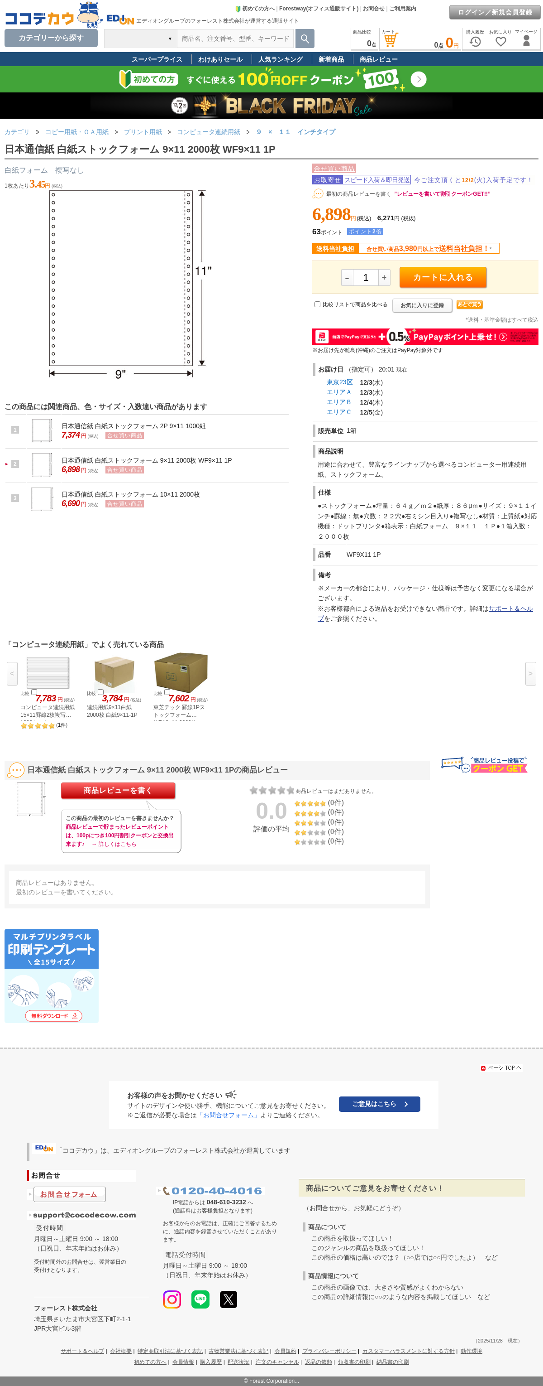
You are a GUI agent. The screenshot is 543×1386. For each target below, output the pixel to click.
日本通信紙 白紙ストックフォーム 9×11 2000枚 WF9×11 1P (147, 460)
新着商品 (331, 59)
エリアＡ (339, 392)
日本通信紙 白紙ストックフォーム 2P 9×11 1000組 (134, 426)
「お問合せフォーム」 (228, 1115)
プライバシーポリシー (329, 1351)
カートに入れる (443, 277)
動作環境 (471, 1351)
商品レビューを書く (118, 790)
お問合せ (374, 8)
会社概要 (121, 1351)
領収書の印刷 (354, 1362)
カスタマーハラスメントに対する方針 (408, 1351)
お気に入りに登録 (422, 305)
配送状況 (238, 1362)
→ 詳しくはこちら (113, 844)
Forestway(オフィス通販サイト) (318, 8)
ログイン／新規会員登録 (495, 12)
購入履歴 (211, 1362)
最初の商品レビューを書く (358, 194)
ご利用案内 (402, 8)
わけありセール (220, 59)
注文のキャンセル (277, 1362)
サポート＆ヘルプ (82, 1351)
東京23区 (340, 382)
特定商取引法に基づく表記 (170, 1351)
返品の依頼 (318, 1362)
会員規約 (285, 1351)
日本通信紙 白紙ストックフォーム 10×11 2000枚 (131, 494)
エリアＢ (339, 402)
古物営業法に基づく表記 (238, 1351)
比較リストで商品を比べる (355, 304)
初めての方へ (255, 8)
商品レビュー (379, 59)
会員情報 (183, 1362)
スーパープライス (157, 59)
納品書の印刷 (392, 1362)
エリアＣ (339, 411)
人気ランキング (280, 59)
